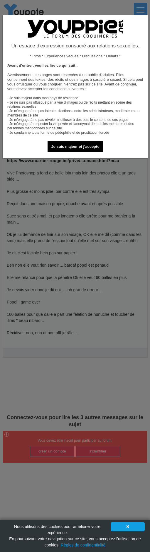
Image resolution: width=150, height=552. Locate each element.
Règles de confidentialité (83, 545)
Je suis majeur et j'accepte (75, 146)
